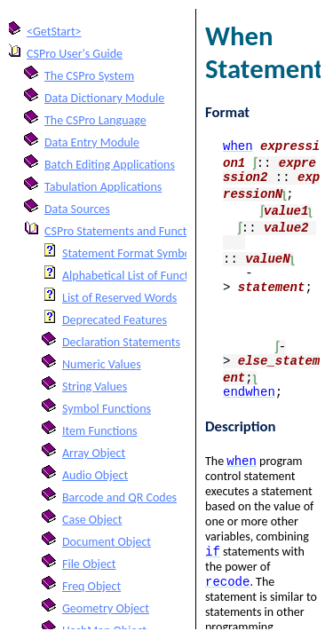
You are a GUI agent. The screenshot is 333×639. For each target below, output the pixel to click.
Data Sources (77, 209)
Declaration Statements (121, 342)
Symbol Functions (106, 408)
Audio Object (95, 475)
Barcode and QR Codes (119, 497)
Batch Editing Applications (109, 164)
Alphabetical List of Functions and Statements (176, 275)
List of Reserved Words (119, 297)
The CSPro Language (95, 120)
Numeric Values (101, 364)
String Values (94, 386)
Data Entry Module (91, 142)
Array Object (93, 453)
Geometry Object (105, 608)
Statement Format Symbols (130, 253)
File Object (89, 564)
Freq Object (91, 586)
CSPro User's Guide (75, 53)
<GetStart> (54, 31)
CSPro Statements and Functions (126, 231)
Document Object (106, 541)
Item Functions (99, 430)
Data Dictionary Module (104, 98)
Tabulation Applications (103, 186)
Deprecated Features (114, 319)
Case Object (92, 519)
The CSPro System (89, 75)
